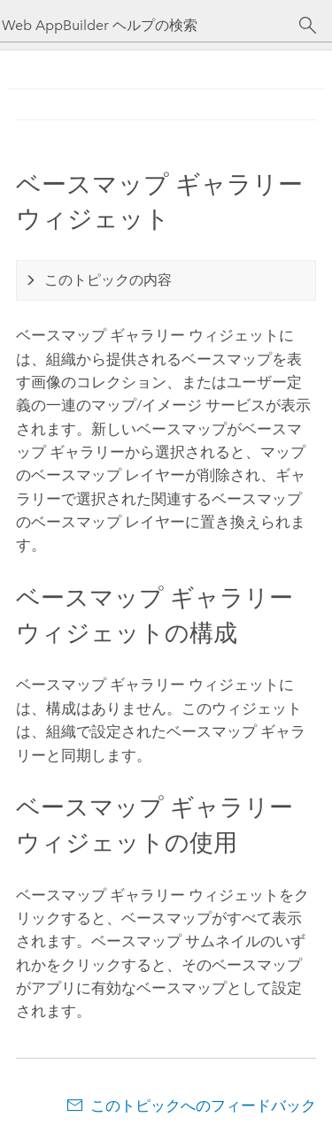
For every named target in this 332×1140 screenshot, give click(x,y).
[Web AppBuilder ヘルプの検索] (150, 25)
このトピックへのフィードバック (203, 1105)
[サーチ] (307, 25)
